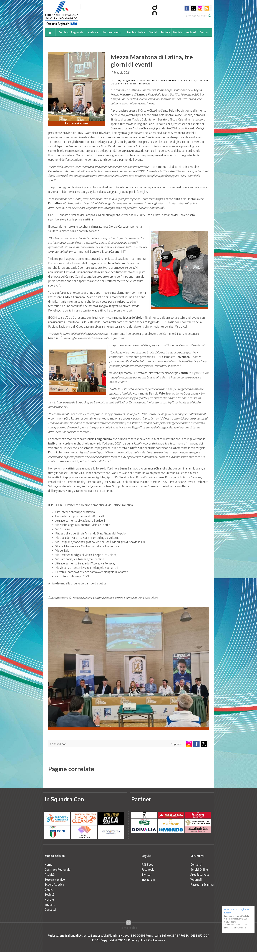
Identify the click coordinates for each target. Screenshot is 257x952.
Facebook (148, 869)
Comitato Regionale (71, 32)
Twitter (147, 874)
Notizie (177, 32)
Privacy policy (136, 940)
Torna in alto (128, 928)
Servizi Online (199, 869)
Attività (93, 32)
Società (165, 32)
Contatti (205, 32)
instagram (200, 8)
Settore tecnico (111, 32)
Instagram (148, 879)
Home (48, 864)
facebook (187, 8)
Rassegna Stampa (202, 884)
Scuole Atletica (136, 32)
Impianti (191, 32)
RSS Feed (147, 864)
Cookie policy (156, 940)
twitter (193, 8)
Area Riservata (199, 874)
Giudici (153, 32)
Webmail (196, 879)
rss (207, 8)
